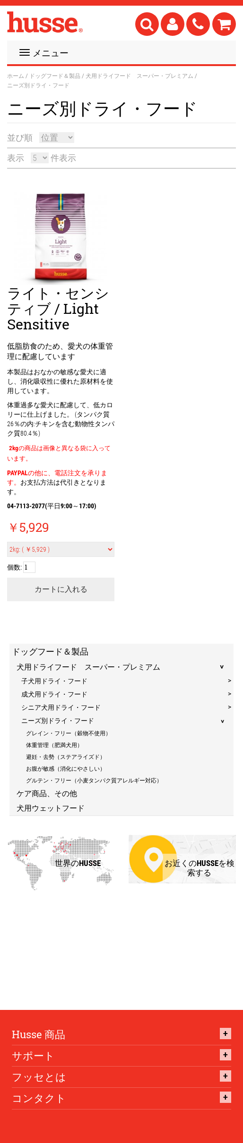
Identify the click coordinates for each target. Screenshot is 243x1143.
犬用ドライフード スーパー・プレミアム (139, 75)
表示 (15, 158)
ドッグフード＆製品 (54, 75)
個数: (14, 567)
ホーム (15, 75)
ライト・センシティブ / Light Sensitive (58, 308)
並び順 (20, 138)
